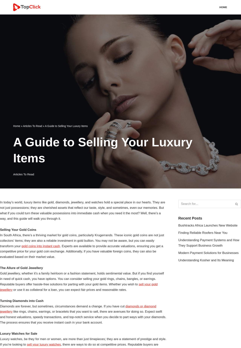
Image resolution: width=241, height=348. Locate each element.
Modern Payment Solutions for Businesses (208, 253)
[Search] (205, 204)
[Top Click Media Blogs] (27, 7)
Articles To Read (32, 126)
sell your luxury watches (44, 344)
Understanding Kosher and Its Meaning (206, 260)
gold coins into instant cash (40, 246)
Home (223, 7)
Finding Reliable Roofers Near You (202, 233)
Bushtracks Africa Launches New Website (207, 225)
